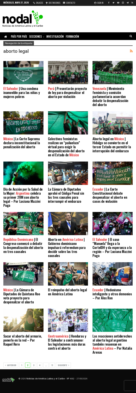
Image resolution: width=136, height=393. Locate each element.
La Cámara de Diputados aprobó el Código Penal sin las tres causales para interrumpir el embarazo (66, 195)
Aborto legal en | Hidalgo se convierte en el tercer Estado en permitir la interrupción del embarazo (112, 144)
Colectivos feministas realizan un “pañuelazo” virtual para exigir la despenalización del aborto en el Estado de (66, 146)
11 (52, 365)
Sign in (98, 2)
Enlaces (38, 2)
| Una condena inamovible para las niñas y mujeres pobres (21, 92)
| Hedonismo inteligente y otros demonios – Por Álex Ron (112, 293)
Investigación (55, 36)
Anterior (10, 365)
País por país (19, 36)
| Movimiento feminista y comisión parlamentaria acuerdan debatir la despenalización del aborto (110, 96)
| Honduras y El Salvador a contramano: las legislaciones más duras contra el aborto (67, 342)
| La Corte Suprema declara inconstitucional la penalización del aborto (21, 142)
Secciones (35, 36)
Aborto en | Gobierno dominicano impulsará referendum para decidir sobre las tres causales (67, 247)
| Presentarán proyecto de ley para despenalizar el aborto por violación (67, 92)
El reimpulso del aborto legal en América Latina (67, 291)
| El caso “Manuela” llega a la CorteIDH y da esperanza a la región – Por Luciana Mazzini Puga (112, 247)
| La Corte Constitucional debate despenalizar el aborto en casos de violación (110, 195)
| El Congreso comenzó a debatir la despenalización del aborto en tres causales (23, 245)
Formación (72, 36)
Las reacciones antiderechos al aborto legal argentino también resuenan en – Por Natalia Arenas (112, 344)
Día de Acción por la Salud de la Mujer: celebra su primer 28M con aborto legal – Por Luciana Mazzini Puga (23, 197)
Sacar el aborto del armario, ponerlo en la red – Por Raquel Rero (22, 340)
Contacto (69, 2)
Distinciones (53, 2)
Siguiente (63, 365)
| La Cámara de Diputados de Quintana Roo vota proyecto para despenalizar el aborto (21, 295)
